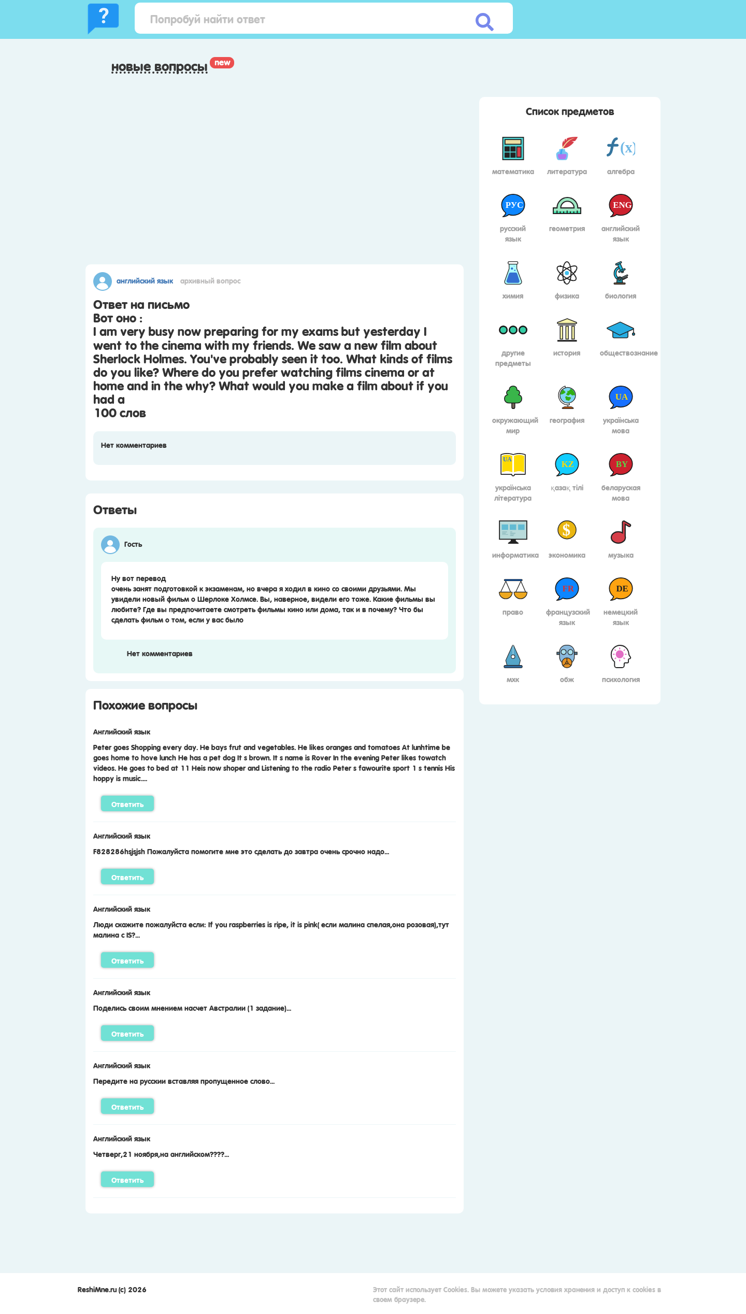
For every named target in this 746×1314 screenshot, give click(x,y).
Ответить (127, 803)
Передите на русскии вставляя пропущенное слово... (184, 1080)
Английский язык (145, 280)
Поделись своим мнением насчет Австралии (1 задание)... (192, 1007)
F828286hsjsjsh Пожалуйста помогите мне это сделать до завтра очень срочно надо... (241, 850)
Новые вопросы (159, 66)
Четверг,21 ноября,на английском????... (161, 1153)
